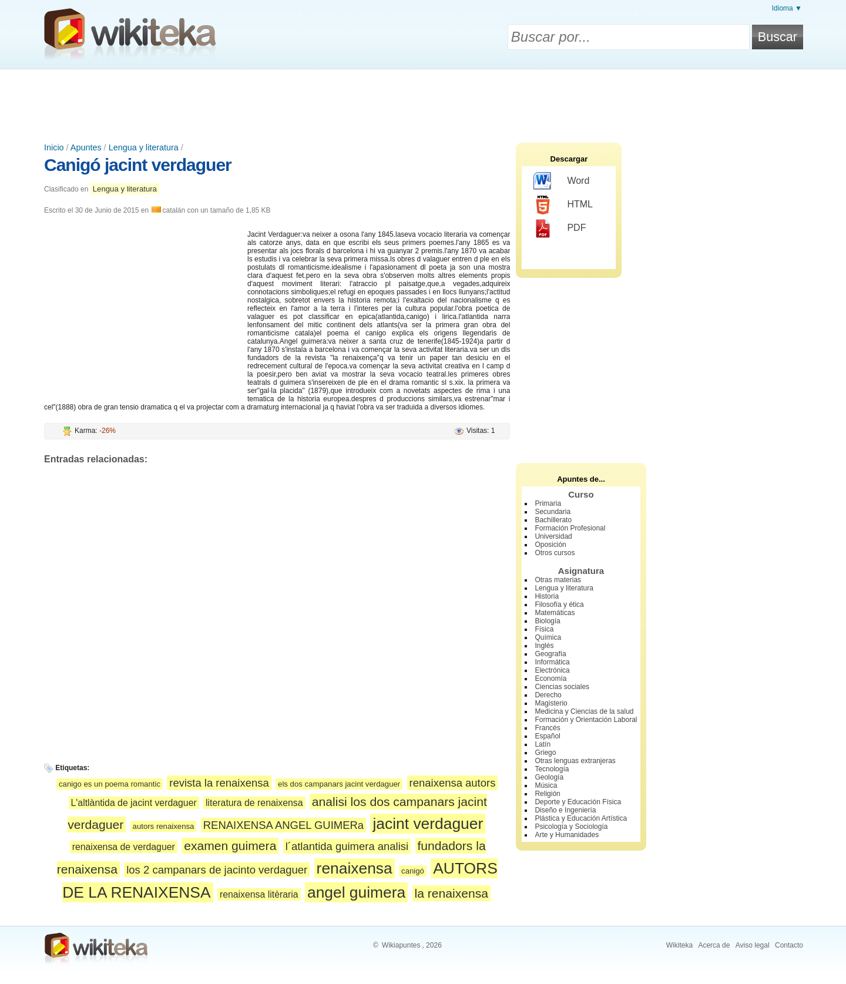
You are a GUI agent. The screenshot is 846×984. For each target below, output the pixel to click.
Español (547, 736)
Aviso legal (753, 945)
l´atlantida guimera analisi (347, 846)
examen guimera (230, 845)
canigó (412, 871)
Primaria (548, 503)
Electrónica (552, 670)
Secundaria (552, 512)
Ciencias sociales (562, 687)
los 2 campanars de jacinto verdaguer (216, 870)
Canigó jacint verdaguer (137, 164)
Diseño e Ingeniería (565, 810)
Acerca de (714, 945)
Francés (547, 728)
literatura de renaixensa (254, 803)
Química (548, 637)
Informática (552, 662)
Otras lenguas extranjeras (575, 761)
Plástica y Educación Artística (581, 818)
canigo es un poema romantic (109, 784)
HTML (563, 205)
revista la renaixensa (218, 783)
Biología (547, 621)
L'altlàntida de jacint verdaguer (134, 803)
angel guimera (356, 892)
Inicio (54, 147)
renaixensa (354, 868)
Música (546, 785)
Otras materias (558, 580)
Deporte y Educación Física (578, 802)
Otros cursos (555, 553)
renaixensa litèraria (259, 894)
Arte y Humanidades (567, 835)
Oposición (550, 544)
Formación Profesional (570, 528)
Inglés (544, 646)
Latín (542, 744)
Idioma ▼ (787, 8)
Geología (549, 777)
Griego (545, 752)
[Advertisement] (423, 101)
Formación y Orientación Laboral (586, 720)
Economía (550, 678)
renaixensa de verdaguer (123, 847)
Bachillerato (553, 520)
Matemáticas (555, 613)
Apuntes (86, 147)
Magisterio (551, 703)
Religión (547, 794)
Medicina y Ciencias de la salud (584, 711)
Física (544, 629)
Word (561, 181)
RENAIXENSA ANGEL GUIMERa (283, 825)
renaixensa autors (452, 783)
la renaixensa (452, 893)
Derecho (548, 695)
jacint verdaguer (427, 823)
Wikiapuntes (401, 945)
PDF (559, 228)
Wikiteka (679, 945)
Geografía (550, 654)
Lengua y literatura (144, 147)
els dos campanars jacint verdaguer (339, 784)
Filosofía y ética (559, 604)
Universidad (553, 536)
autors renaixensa (163, 826)
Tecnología (552, 769)
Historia (547, 596)
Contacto (789, 945)
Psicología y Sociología (571, 826)
